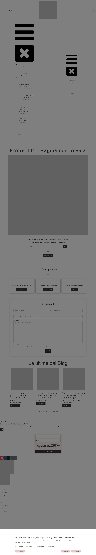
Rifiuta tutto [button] (65, 551)
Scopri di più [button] (20, 551)
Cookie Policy (51, 538)
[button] (81, 532)
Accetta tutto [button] (76, 551)
